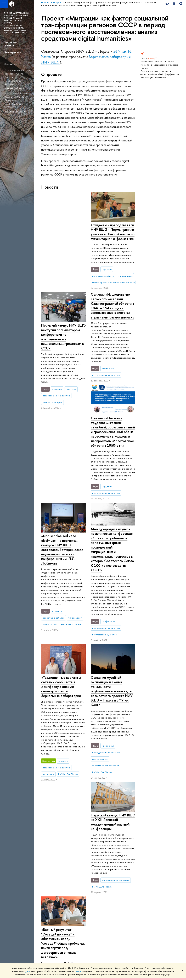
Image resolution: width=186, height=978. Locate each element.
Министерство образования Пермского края (132, 923)
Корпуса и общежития (52, 932)
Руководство (47, 907)
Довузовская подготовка (75, 882)
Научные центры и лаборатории (105, 882)
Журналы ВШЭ (131, 888)
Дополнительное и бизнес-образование (79, 911)
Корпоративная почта (134, 915)
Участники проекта (10, 43)
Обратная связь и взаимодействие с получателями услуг (79, 929)
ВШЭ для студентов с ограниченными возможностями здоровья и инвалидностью (52, 943)
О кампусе (49, 875)
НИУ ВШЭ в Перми (50, 861)
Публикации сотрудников (130, 894)
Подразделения (49, 911)
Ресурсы (130, 875)
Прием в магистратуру (80, 897)
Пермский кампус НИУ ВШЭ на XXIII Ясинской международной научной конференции (63, 696)
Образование (78, 875)
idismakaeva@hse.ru (14, 110)
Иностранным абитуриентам (76, 903)
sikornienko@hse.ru (14, 87)
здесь (27, 971)
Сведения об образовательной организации (50, 884)
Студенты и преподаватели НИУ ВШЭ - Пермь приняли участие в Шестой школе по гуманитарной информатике (63, 232)
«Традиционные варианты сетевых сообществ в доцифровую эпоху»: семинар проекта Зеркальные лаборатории (61, 558)
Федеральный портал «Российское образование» (162, 907)
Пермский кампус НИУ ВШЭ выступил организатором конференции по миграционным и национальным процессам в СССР (113, 236)
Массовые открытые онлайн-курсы (161, 916)
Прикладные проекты (107, 888)
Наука (100, 875)
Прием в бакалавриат (79, 892)
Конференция (12, 52)
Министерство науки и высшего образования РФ (162, 888)
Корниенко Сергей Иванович (14, 75)
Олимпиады (74, 888)
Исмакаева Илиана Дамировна (14, 98)
